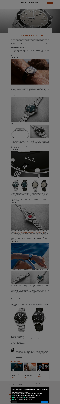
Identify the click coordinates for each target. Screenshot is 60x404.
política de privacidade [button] (36, 389)
